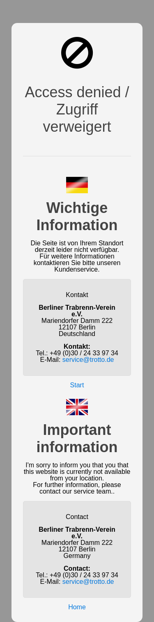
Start (77, 385)
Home (77, 607)
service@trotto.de (88, 359)
